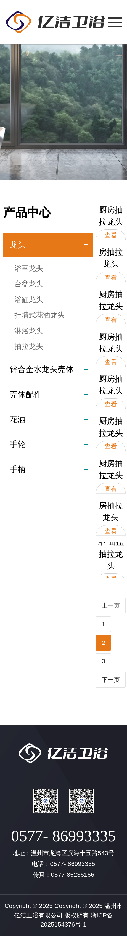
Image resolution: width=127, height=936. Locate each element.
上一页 (111, 605)
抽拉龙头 (28, 346)
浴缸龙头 (28, 299)
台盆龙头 (28, 284)
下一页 (111, 679)
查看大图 (111, 239)
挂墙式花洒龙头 (39, 315)
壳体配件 (26, 394)
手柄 (18, 469)
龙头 (18, 244)
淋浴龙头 (28, 331)
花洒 (18, 419)
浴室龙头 (28, 268)
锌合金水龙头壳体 (42, 369)
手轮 (18, 444)
